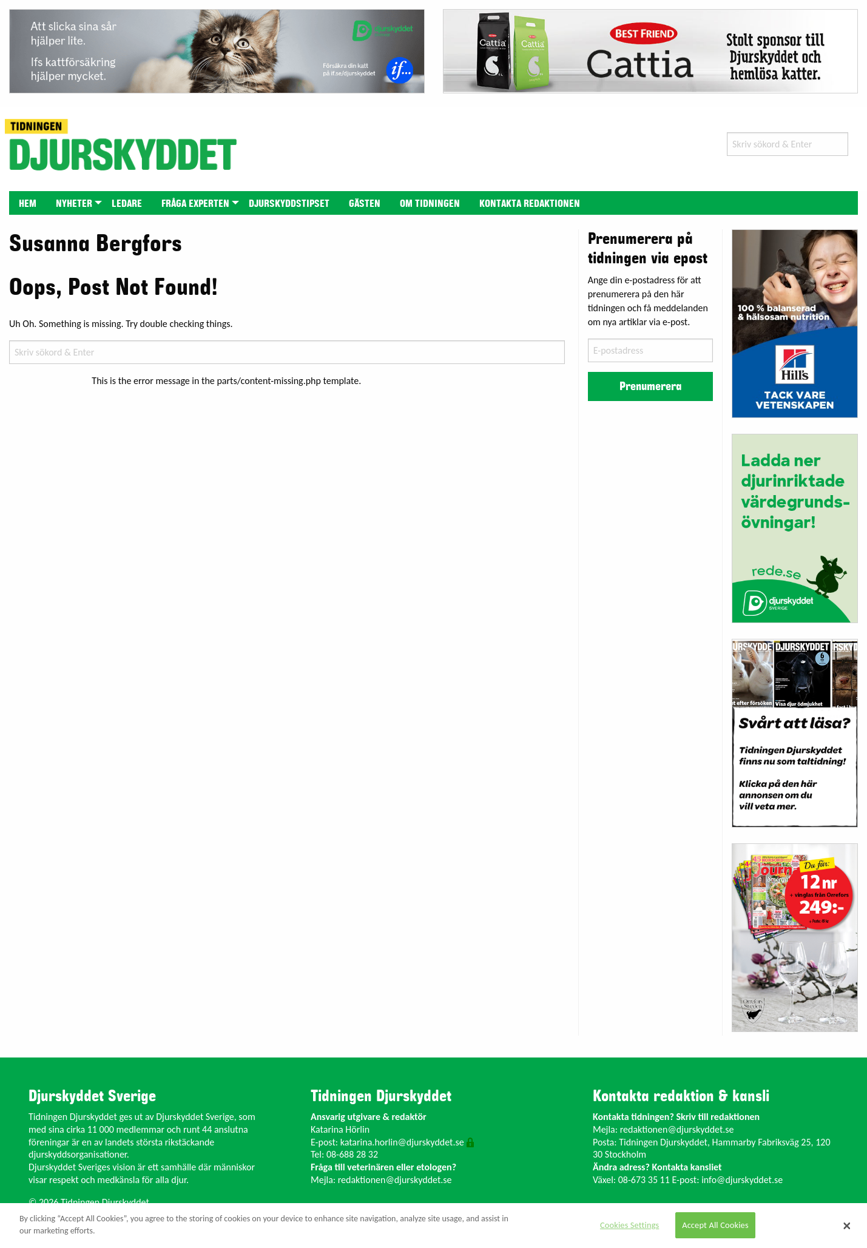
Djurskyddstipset (289, 203)
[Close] (847, 1225)
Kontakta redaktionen (529, 203)
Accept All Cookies (715, 1224)
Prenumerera (650, 386)
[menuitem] (27, 203)
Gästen (364, 203)
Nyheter (74, 203)
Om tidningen (430, 203)
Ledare (127, 203)
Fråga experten (195, 203)
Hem (27, 203)
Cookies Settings (629, 1224)
